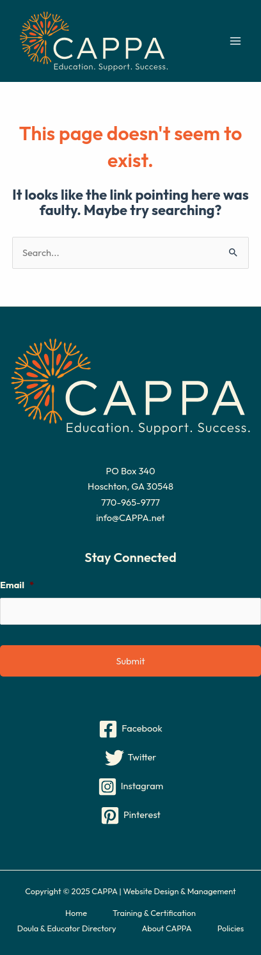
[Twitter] (130, 757)
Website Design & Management (179, 891)
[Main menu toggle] (235, 41)
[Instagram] (130, 786)
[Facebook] (130, 729)
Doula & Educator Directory (66, 928)
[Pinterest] (130, 815)
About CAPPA (167, 928)
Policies (230, 928)
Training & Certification (154, 913)
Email (17, 585)
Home (76, 913)
